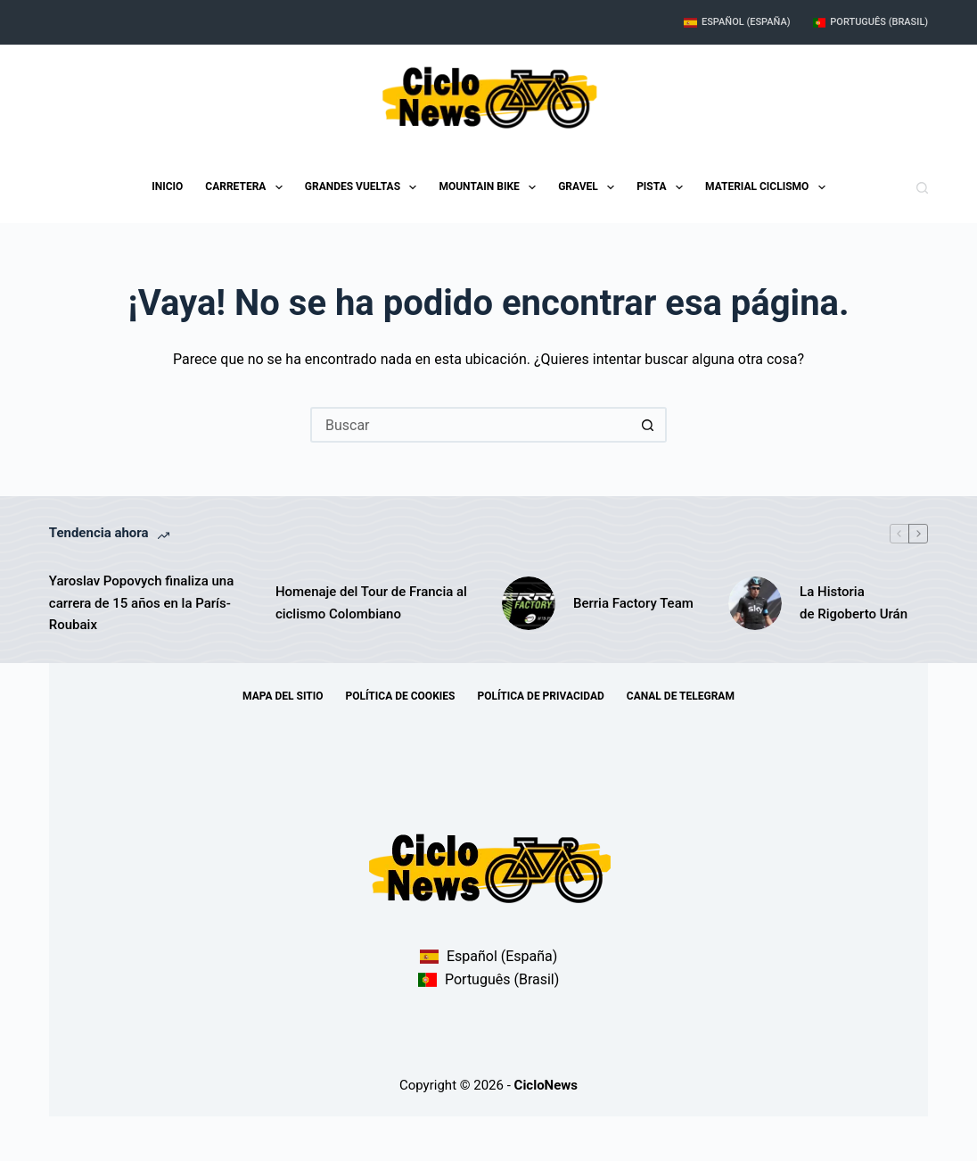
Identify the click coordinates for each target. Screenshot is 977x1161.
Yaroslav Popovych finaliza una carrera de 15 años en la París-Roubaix (141, 603)
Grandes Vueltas (364, 187)
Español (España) (737, 22)
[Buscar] (922, 188)
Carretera (247, 187)
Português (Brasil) (871, 22)
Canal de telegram (681, 696)
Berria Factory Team (633, 603)
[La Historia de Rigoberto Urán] (755, 603)
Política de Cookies (401, 696)
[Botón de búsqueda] (649, 425)
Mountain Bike (491, 187)
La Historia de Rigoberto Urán (853, 603)
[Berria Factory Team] (528, 603)
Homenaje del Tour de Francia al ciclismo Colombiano (371, 603)
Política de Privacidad (540, 696)
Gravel (589, 187)
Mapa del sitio (282, 696)
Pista (663, 187)
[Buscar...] (470, 425)
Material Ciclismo (769, 187)
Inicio (167, 186)
